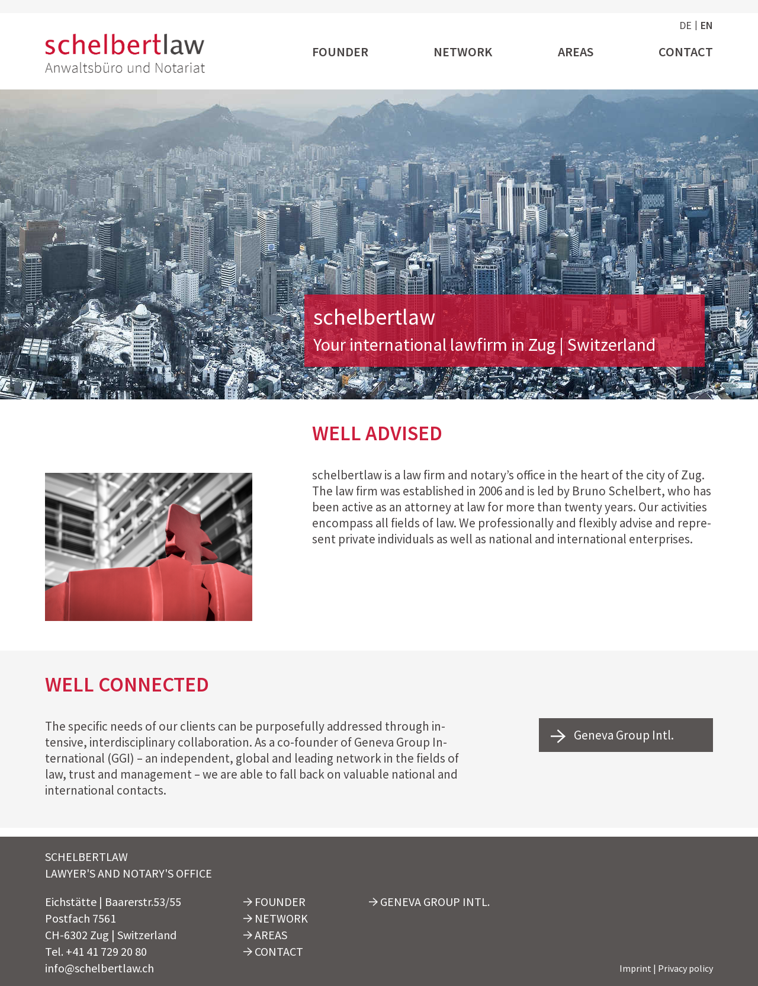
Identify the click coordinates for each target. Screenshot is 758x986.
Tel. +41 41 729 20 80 (96, 951)
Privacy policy (685, 968)
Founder (340, 52)
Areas (575, 52)
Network (462, 52)
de (685, 25)
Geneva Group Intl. (612, 735)
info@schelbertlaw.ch (99, 968)
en (707, 25)
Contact (686, 52)
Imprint (635, 968)
